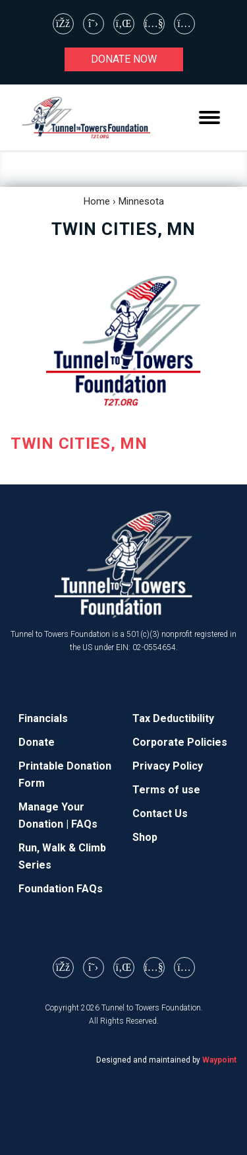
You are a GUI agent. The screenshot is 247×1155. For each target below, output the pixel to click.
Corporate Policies (179, 742)
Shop (144, 837)
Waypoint (219, 1060)
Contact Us (160, 813)
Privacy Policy (167, 766)
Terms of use (166, 789)
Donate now (124, 59)
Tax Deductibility (173, 718)
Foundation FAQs (60, 888)
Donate (36, 742)
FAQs (84, 824)
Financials (43, 718)
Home (97, 201)
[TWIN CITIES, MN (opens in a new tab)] (123, 367)
